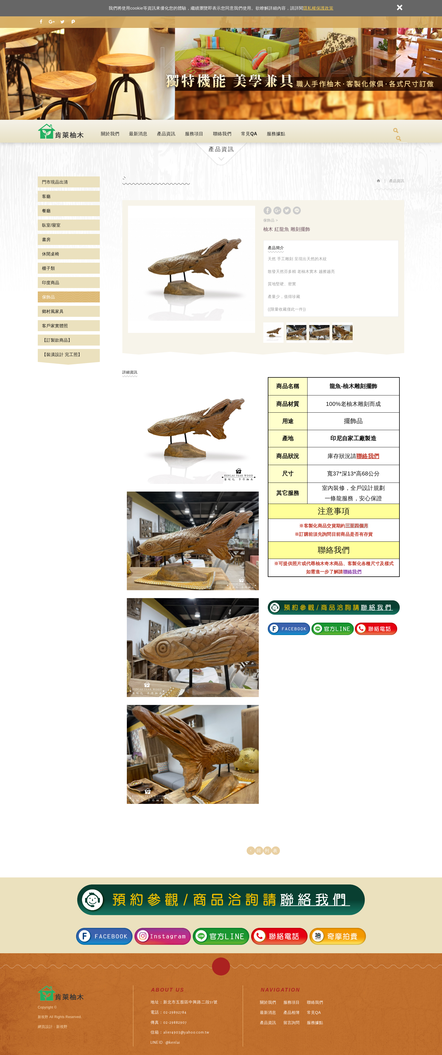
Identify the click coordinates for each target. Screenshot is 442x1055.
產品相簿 (291, 1012)
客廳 (46, 196)
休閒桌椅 (50, 253)
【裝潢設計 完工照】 (62, 354)
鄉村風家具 (53, 311)
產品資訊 (166, 133)
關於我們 (110, 133)
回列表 (269, 850)
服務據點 (276, 133)
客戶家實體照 (55, 325)
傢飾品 (48, 297)
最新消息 (138, 133)
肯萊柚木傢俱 (61, 131)
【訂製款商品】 (57, 340)
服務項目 (194, 133)
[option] (191, 269)
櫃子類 (48, 268)
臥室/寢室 (51, 225)
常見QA (249, 133)
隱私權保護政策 (318, 8)
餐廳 (46, 210)
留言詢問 (291, 1022)
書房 (46, 239)
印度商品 (50, 282)
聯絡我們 (222, 133)
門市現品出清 (55, 182)
